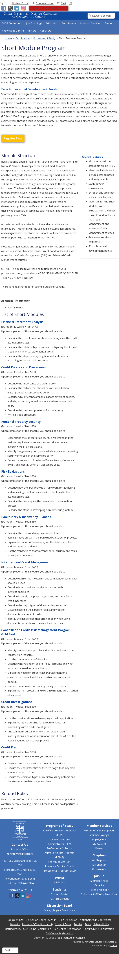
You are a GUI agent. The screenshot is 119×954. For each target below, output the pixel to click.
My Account (99, 844)
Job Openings (34, 23)
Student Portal (59, 894)
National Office (20, 849)
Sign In (4, 3)
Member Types (99, 880)
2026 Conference (12, 23)
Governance (99, 869)
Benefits (99, 885)
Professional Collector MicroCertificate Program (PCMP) (59, 853)
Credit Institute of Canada (70, 937)
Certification (22, 38)
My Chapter (99, 864)
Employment (99, 839)
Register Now (13, 138)
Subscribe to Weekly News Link (49, 8)
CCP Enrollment (60, 898)
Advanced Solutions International (100, 941)
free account (68, 910)
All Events (59, 882)
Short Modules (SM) (59, 862)
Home (8, 38)
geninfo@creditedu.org (20, 853)
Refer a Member (99, 889)
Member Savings (99, 835)
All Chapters (99, 860)
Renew (99, 848)
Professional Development (99, 830)
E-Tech (113, 945)
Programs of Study (44, 38)
